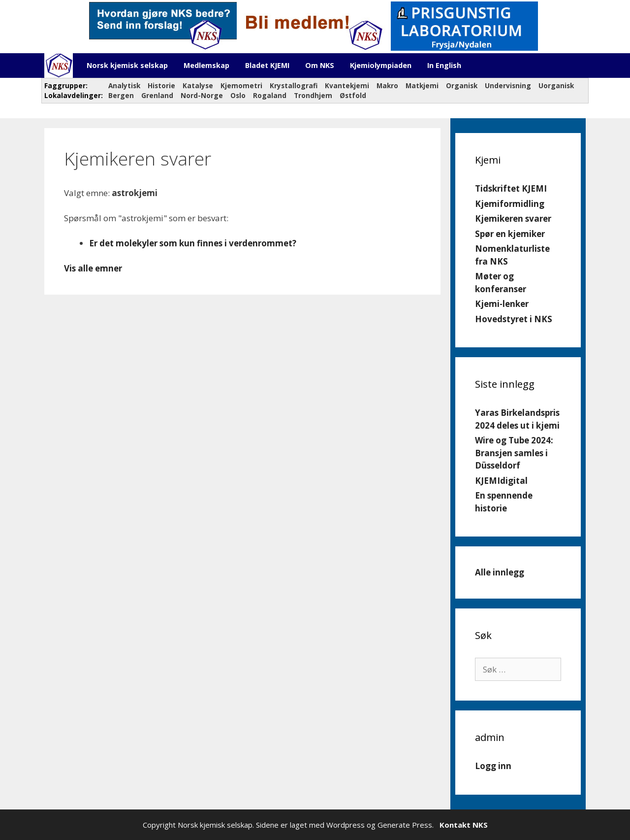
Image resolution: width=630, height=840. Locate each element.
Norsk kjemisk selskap (127, 65)
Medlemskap (206, 65)
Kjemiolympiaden (380, 65)
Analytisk (124, 85)
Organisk (461, 85)
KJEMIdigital (501, 480)
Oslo (238, 95)
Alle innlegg (499, 572)
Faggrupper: (67, 85)
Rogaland (269, 95)
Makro (387, 85)
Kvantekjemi (347, 85)
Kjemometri (241, 85)
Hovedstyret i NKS (513, 319)
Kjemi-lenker (502, 303)
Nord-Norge (202, 95)
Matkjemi (422, 85)
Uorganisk (556, 85)
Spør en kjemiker (510, 233)
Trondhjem (313, 95)
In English (444, 65)
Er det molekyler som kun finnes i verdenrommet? (192, 243)
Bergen (121, 95)
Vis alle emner (93, 268)
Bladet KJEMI (267, 65)
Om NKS (319, 65)
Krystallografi (293, 85)
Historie (161, 85)
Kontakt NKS (464, 825)
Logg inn (493, 766)
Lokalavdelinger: (72, 95)
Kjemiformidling (509, 203)
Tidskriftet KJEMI (511, 188)
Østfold (353, 95)
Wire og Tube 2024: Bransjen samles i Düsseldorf (514, 453)
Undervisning (508, 85)
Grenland (157, 95)
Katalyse (198, 85)
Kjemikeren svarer (513, 218)
